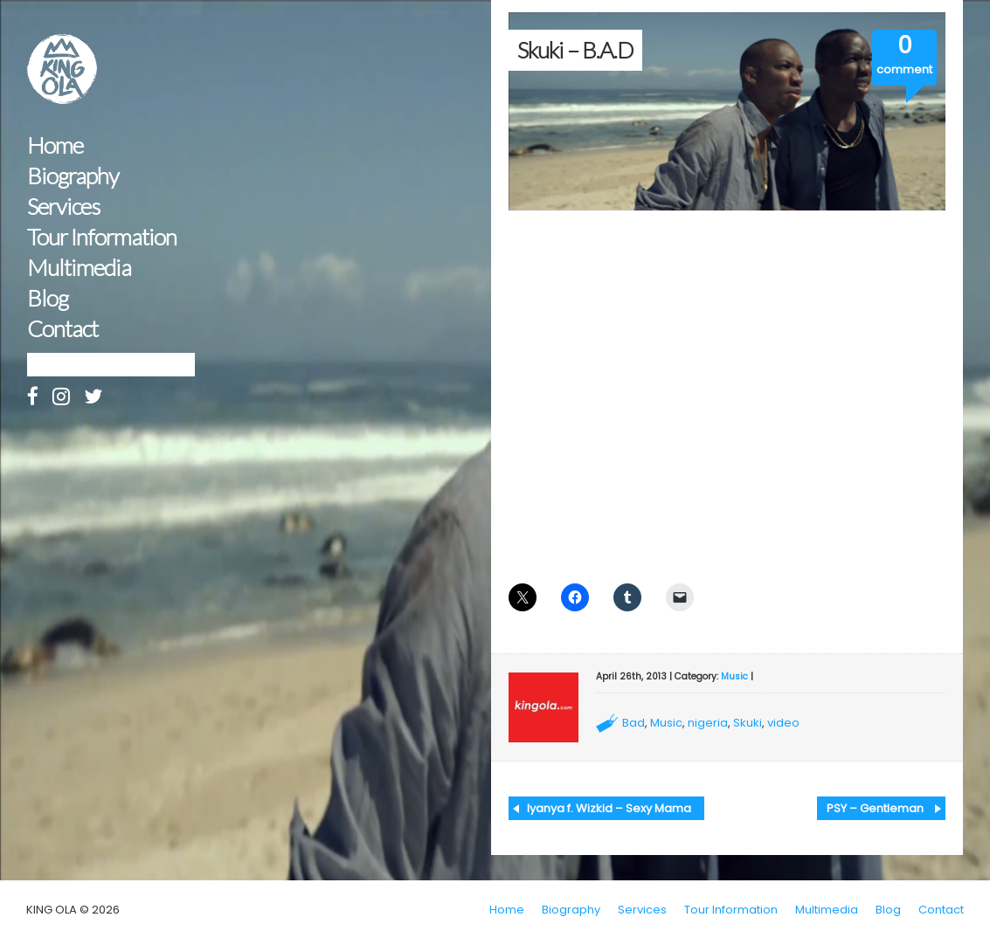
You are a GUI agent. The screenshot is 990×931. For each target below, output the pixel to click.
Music (734, 676)
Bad (633, 722)
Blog (47, 298)
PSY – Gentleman (875, 808)
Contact (62, 329)
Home (55, 145)
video (783, 722)
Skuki (747, 722)
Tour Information (102, 237)
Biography (73, 176)
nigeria (708, 722)
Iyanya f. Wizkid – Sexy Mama (609, 808)
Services (63, 206)
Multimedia (79, 267)
